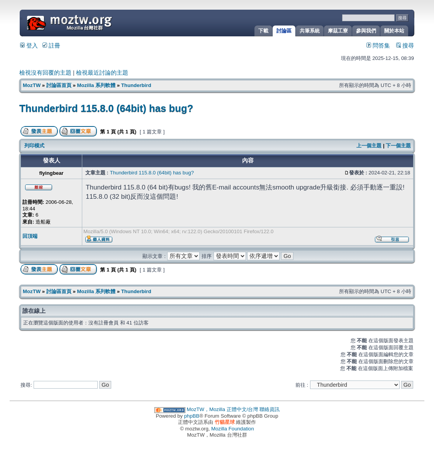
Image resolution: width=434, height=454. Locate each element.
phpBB (192, 416)
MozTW (88, 22)
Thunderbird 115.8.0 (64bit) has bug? (106, 108)
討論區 (284, 31)
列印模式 (34, 145)
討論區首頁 (58, 85)
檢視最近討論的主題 (102, 73)
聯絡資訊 (269, 409)
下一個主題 (398, 145)
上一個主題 (368, 145)
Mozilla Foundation (232, 429)
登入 (29, 46)
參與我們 (366, 31)
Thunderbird (136, 85)
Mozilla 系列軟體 (96, 85)
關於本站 (394, 31)
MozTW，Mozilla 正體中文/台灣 (222, 409)
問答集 (378, 46)
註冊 (51, 46)
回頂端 (29, 236)
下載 (263, 31)
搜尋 (405, 46)
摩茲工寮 (338, 31)
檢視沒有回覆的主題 (45, 73)
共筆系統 (310, 31)
